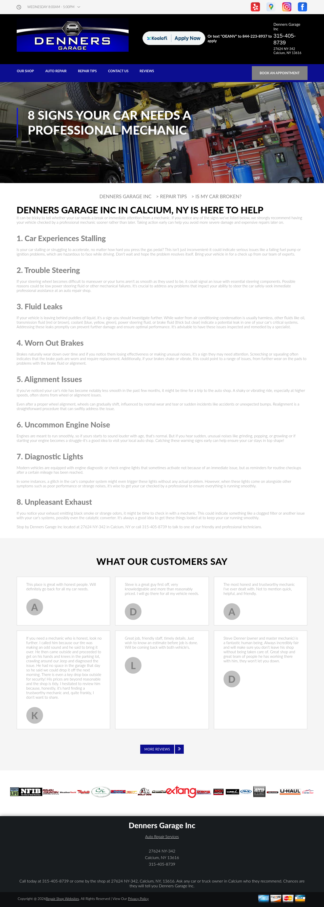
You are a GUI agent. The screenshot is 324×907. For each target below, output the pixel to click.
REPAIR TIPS (87, 71)
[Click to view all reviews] (162, 749)
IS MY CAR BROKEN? (218, 196)
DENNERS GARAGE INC (125, 196)
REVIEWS (147, 71)
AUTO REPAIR (56, 71)
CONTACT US (118, 71)
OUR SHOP (25, 71)
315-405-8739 (284, 39)
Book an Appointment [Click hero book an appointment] (280, 73)
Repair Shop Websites (62, 898)
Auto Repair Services (162, 836)
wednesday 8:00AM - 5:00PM (50, 7)
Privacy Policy (138, 898)
